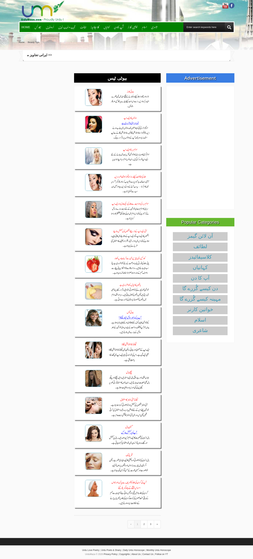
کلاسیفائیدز (95, 27)
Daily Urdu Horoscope (133, 550)
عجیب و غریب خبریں (67, 27)
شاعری (154, 27)
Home (26, 27)
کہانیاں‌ (107, 27)
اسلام (144, 27)
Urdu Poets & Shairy (111, 550)
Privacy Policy (110, 554)
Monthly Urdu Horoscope (158, 550)
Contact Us (147, 554)
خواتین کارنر (133, 27)
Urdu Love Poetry (90, 550)
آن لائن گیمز (200, 236)
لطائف (83, 27)
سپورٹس (37, 27)
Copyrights (124, 554)
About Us (135, 554)
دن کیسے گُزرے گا (200, 288)
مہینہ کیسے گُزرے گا (200, 299)
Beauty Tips (33, 42)
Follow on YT (161, 554)
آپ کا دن (118, 27)
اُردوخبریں (50, 27)
